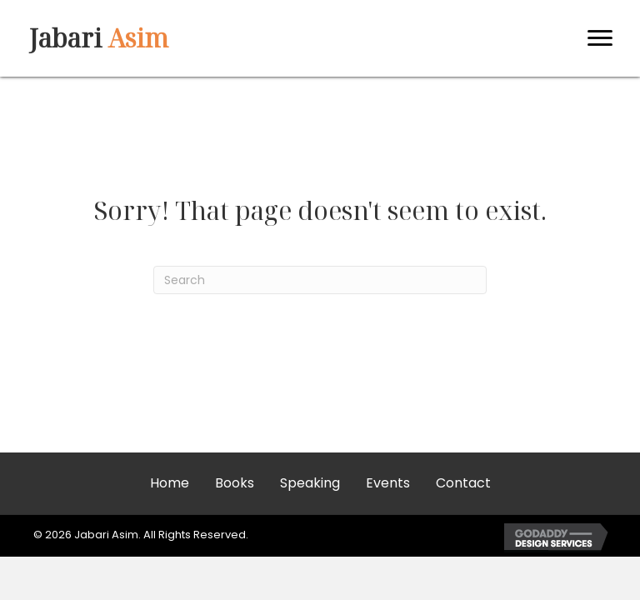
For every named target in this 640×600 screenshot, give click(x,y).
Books (234, 482)
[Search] (320, 280)
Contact (463, 482)
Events (388, 482)
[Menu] (600, 38)
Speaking (310, 482)
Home (169, 482)
